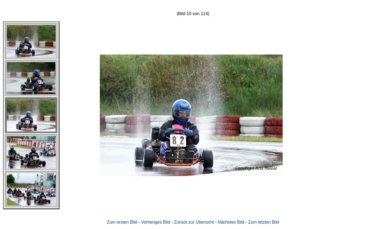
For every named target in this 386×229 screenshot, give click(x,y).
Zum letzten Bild (263, 222)
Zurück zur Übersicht (194, 222)
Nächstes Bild (231, 222)
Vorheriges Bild (155, 222)
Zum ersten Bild (122, 222)
